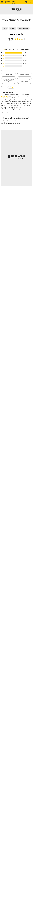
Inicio (3, 16)
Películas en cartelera (11, 16)
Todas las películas (21, 16)
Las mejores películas (6, 122)
